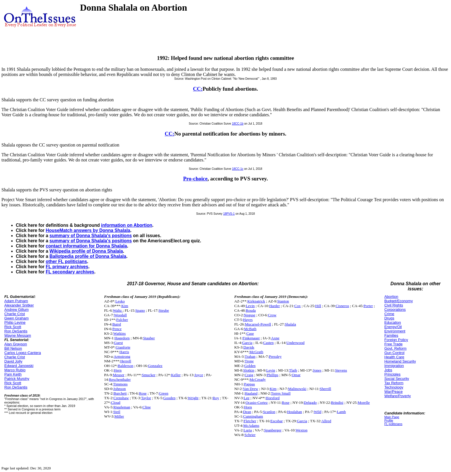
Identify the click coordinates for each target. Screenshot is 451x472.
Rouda (251, 310)
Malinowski (297, 389)
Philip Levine (15, 322)
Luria (248, 430)
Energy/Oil (393, 327)
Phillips (272, 375)
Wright (193, 398)
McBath (250, 329)
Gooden (169, 398)
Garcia (247, 342)
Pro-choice (195, 179)
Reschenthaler (120, 379)
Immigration (394, 365)
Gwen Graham (16, 318)
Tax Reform (393, 383)
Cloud (116, 402)
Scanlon (269, 412)
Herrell (125, 361)
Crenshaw (121, 398)
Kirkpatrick (256, 301)
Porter (368, 306)
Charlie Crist (14, 314)
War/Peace (393, 391)
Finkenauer (251, 338)
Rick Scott (12, 327)
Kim (124, 306)
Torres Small (281, 393)
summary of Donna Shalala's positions (90, 235)
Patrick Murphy (16, 378)
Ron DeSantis (15, 331)
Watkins (119, 333)
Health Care (394, 357)
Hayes (248, 319)
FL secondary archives (70, 271)
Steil (116, 412)
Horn (248, 407)
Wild (317, 412)
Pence (117, 329)
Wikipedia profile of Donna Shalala (86, 251)
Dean (247, 412)
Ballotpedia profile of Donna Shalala (87, 256)
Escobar (276, 421)
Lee (246, 398)
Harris (124, 352)
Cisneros (342, 306)
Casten (268, 342)
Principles (392, 374)
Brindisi (337, 402)
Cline (146, 407)
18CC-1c (237, 168)
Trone (249, 361)
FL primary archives (67, 266)
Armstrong (122, 356)
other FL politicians (66, 261)
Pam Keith (13, 374)
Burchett (120, 393)
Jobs (388, 370)
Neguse (249, 315)
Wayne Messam (17, 335)
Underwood (295, 342)
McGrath (256, 352)
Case (250, 333)
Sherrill (325, 389)
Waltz (118, 310)
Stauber (149, 338)
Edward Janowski (18, 365)
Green (164, 393)
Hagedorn (122, 338)
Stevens (341, 370)
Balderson (125, 365)
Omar (296, 375)
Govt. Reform (395, 348)
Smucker (148, 375)
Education (392, 322)
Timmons (120, 384)
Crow (272, 315)
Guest (118, 342)
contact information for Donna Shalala (86, 245)
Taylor (146, 398)
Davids (248, 347)
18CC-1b (237, 123)
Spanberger (272, 430)
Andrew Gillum (16, 309)
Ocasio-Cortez (257, 402)
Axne (275, 338)
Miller (119, 416)
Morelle (364, 402)
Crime (389, 314)
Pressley (275, 356)
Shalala (290, 324)
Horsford (273, 398)
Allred (326, 421)
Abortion (391, 296)
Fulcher (122, 319)
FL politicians (393, 424)
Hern (118, 370)
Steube (163, 310)
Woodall (120, 315)
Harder (274, 306)
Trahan (250, 356)
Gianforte (123, 347)
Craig (249, 375)
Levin (250, 306)
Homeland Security (400, 361)
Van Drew (250, 389)
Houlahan (294, 412)
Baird (116, 324)
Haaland (251, 393)
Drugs (389, 318)
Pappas (249, 384)
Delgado (310, 402)
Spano (140, 310)
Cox (297, 306)
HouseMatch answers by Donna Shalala (88, 230)
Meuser (119, 375)
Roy (216, 398)
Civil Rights (393, 305)
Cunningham (253, 416)
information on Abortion (126, 225)
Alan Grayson (15, 344)
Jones (317, 370)
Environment (394, 331)
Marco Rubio (15, 370)
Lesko (120, 301)
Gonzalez (155, 365)
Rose (143, 393)
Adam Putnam (16, 301)
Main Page (391, 417)
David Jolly (13, 361)
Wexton (301, 430)
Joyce (198, 375)
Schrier (250, 435)
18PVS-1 (229, 213)
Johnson (119, 389)
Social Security (396, 378)
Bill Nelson (13, 348)
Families (391, 335)
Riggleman (121, 407)
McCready (258, 379)
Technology (393, 387)
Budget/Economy (398, 301)
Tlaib (293, 370)
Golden (249, 365)
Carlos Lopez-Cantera (22, 353)
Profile (388, 420)
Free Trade (393, 344)
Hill (318, 306)
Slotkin (249, 370)
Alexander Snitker (19, 305)
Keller (176, 375)
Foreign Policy (396, 340)
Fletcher (250, 421)
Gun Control (394, 353)
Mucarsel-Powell (258, 324)
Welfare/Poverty (397, 396)
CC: (197, 89)
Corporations (395, 309)
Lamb (341, 412)
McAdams (251, 425)
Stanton (283, 301)
